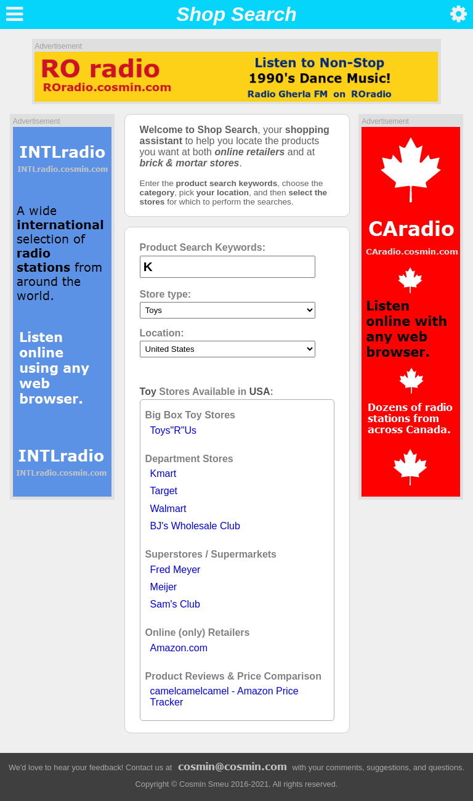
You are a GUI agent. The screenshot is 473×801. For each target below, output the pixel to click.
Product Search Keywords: (203, 247)
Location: (162, 333)
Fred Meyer (175, 569)
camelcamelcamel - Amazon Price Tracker (224, 696)
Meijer (163, 587)
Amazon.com (179, 648)
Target (163, 491)
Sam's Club (175, 604)
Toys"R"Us (173, 430)
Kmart (163, 473)
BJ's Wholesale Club (195, 526)
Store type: (166, 294)
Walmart (168, 508)
